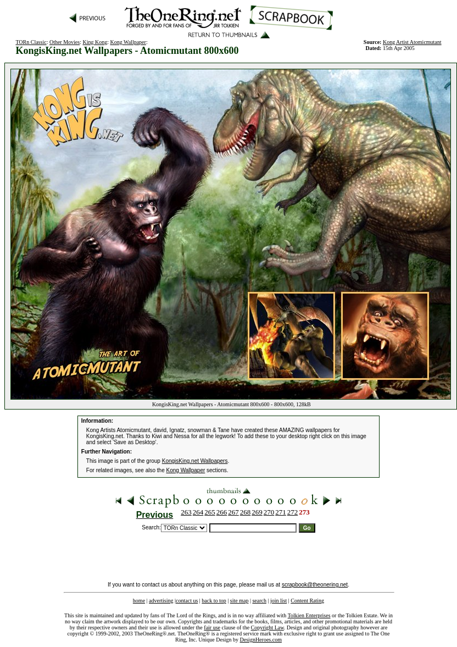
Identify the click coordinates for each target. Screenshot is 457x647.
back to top (214, 601)
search (259, 601)
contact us (187, 601)
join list (278, 601)
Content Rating (307, 601)
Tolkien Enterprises (309, 615)
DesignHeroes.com (261, 640)
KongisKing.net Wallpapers (195, 461)
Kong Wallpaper (128, 42)
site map (239, 601)
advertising (161, 601)
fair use (212, 627)
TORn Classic (30, 42)
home (139, 601)
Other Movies (64, 42)
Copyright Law (267, 627)
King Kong (94, 42)
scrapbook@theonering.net (315, 585)
